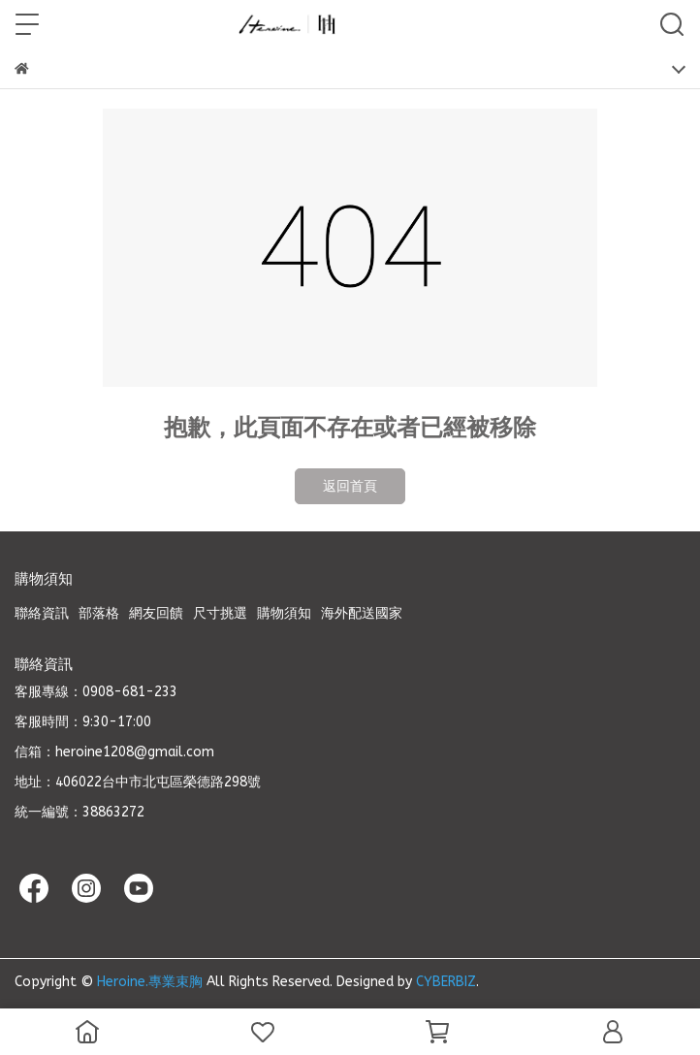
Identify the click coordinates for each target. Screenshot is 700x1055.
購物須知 (284, 613)
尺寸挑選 (220, 613)
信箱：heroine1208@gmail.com (114, 752)
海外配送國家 (361, 613)
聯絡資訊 (42, 613)
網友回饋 (156, 613)
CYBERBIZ (446, 982)
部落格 (99, 613)
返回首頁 (350, 486)
